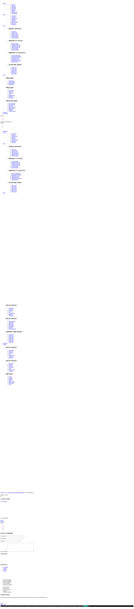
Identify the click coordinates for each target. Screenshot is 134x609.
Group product (15, 48)
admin (5, 501)
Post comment (4, 555)
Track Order (6, 590)
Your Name (3, 536)
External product (15, 49)
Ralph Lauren (12, 381)
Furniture (14, 9)
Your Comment (4, 553)
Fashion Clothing (7, 581)
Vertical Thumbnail (16, 55)
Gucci (10, 384)
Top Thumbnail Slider (16, 60)
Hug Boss (11, 379)
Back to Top (3, 606)
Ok (84, 607)
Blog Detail (11, 108)
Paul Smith (11, 383)
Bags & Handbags (7, 582)
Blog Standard (15, 22)
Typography (14, 15)
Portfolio (13, 19)
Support (5, 592)
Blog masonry (12, 83)
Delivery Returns (7, 591)
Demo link (11, 97)
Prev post (3, 521)
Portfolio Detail (12, 111)
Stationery (14, 8)
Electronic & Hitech (7, 586)
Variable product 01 (16, 44)
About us (14, 17)
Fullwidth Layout (15, 58)
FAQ (10, 94)
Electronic (14, 7)
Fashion (13, 4)
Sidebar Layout (15, 36)
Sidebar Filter (15, 32)
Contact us (14, 24)
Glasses (13, 10)
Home (2, 492)
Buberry (10, 376)
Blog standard (12, 82)
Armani (10, 378)
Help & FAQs (6, 588)
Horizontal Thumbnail (16, 56)
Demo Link (14, 67)
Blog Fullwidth (12, 107)
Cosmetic (14, 6)
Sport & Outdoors (7, 584)
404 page (14, 20)
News (5, 492)
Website (2, 541)
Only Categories (15, 37)
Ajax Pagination (15, 35)
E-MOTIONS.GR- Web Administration (16, 492)
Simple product (15, 43)
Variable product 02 (16, 46)
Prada (10, 380)
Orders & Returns (7, 593)
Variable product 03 (16, 47)
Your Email (3, 538)
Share (2, 520)
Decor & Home (6, 585)
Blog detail (11, 84)
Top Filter (14, 31)
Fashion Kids (14, 12)
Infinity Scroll (15, 34)
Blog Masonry (12, 104)
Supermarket (14, 13)
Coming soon (14, 18)
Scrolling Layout (15, 59)
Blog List (14, 23)
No (86, 607)
